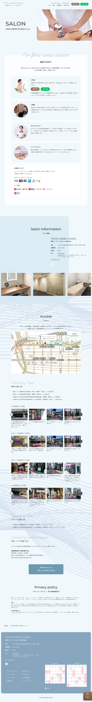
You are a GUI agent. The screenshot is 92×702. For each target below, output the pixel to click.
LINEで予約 (84, 4)
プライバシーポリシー (28, 680)
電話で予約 (75, 4)
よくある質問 (26, 677)
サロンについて (66, 3)
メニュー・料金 (51, 5)
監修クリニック (27, 671)
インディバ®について (56, 3)
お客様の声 (59, 5)
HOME (6, 625)
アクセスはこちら (9, 659)
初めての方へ (67, 5)
